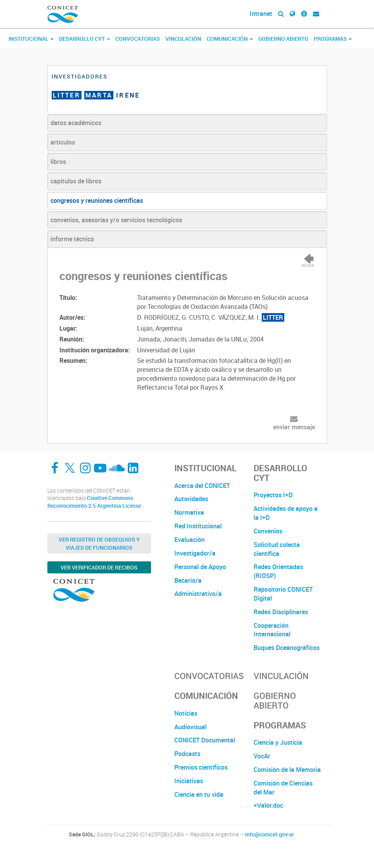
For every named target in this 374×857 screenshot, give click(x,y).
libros (58, 161)
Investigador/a (195, 553)
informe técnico (72, 239)
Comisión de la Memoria (287, 769)
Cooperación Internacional (272, 630)
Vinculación (183, 38)
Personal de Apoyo (200, 567)
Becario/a (188, 580)
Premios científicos (201, 767)
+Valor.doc (268, 805)
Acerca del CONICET (202, 485)
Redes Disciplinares (281, 612)
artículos (62, 142)
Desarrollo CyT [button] (84, 38)
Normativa (189, 512)
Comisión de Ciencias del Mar (283, 787)
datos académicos (75, 122)
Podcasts (187, 753)
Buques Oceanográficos (287, 647)
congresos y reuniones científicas (96, 200)
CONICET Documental (204, 740)
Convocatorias (137, 38)
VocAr (262, 756)
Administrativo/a (198, 593)
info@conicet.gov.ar (269, 834)
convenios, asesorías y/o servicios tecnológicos (116, 220)
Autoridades (191, 499)
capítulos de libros (75, 181)
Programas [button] (333, 38)
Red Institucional (198, 526)
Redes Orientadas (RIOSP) (278, 571)
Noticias (185, 713)
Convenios (268, 531)
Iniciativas (188, 781)
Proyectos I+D (273, 495)
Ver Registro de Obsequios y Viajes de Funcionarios (99, 543)
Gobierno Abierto (283, 38)
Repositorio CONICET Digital (283, 594)
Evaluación (189, 539)
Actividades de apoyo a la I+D (286, 513)
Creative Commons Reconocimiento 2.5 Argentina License (94, 502)
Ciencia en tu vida (198, 794)
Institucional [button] (31, 38)
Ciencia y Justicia (278, 742)
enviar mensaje (294, 427)
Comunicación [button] (230, 38)
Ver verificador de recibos (99, 567)
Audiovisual (190, 727)
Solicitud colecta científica (277, 549)
